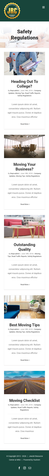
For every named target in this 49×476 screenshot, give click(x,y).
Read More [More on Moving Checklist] (24, 438)
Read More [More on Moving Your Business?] (24, 204)
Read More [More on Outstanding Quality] (24, 285)
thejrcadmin (14, 91)
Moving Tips (19, 93)
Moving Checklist (24, 400)
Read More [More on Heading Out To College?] (24, 124)
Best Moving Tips (24, 325)
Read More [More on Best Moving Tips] (24, 360)
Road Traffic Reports (32, 93)
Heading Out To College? (24, 84)
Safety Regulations (24, 96)
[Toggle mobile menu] (43, 7)
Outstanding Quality (24, 247)
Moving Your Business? (24, 166)
